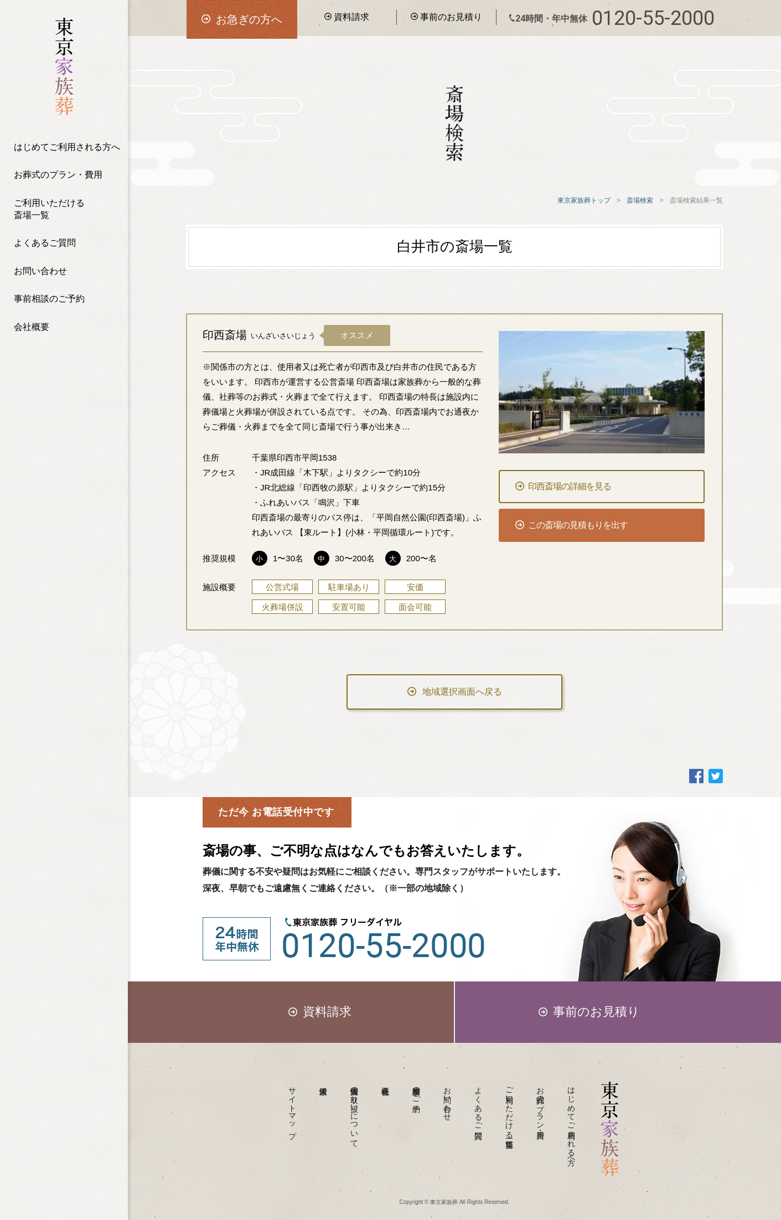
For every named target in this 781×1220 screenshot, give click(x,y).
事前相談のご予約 (49, 298)
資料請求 (346, 17)
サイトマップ (292, 1108)
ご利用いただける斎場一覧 (49, 209)
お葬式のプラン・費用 (58, 174)
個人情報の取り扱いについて (354, 1113)
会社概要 (31, 327)
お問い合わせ (40, 271)
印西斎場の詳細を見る (563, 486)
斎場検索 (640, 200)
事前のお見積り (446, 17)
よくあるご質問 (45, 242)
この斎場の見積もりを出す (571, 525)
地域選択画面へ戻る (454, 691)
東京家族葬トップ (584, 200)
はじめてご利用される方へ (67, 147)
